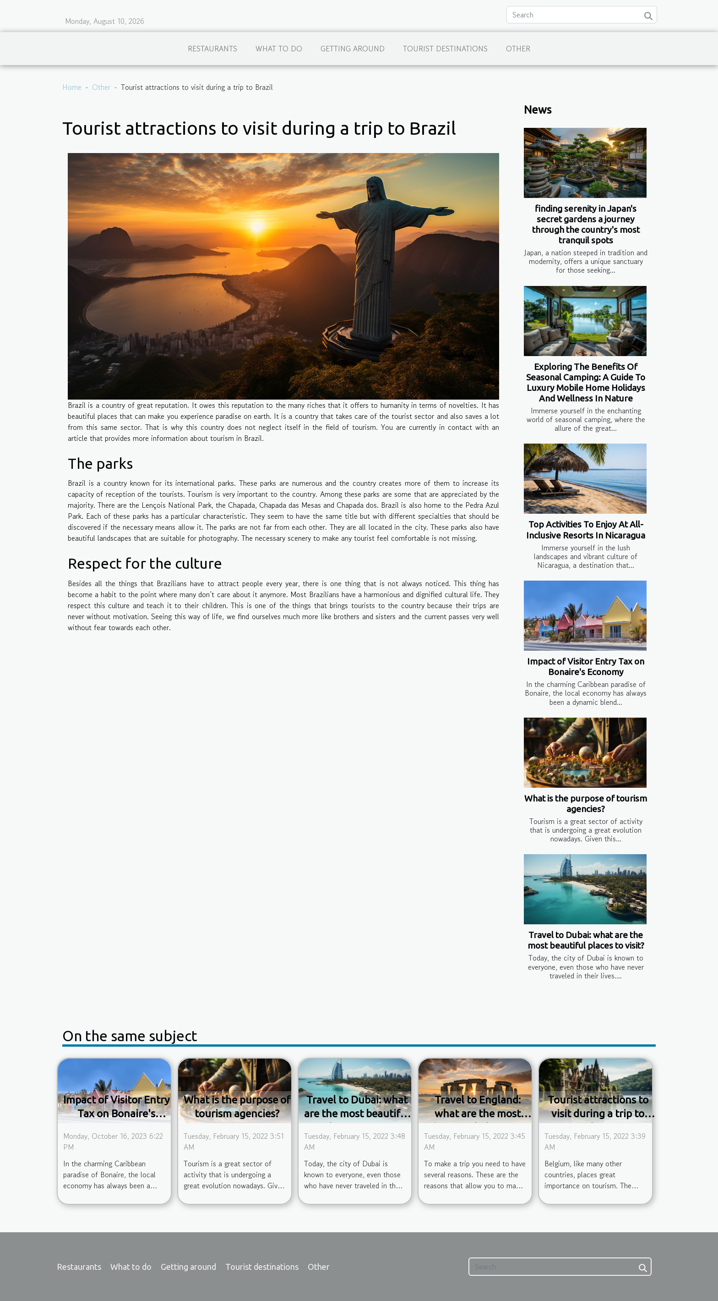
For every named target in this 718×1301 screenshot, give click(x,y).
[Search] (581, 14)
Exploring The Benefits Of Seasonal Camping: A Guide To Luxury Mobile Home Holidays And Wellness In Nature (585, 382)
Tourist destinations (445, 48)
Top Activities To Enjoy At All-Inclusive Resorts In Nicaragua (585, 529)
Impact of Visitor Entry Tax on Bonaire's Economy (585, 666)
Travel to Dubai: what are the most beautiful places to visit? (586, 940)
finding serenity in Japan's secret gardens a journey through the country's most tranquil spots (586, 224)
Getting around (353, 48)
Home (72, 87)
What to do (279, 48)
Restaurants (212, 48)
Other (518, 48)
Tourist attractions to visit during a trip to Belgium (598, 1113)
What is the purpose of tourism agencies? (585, 803)
